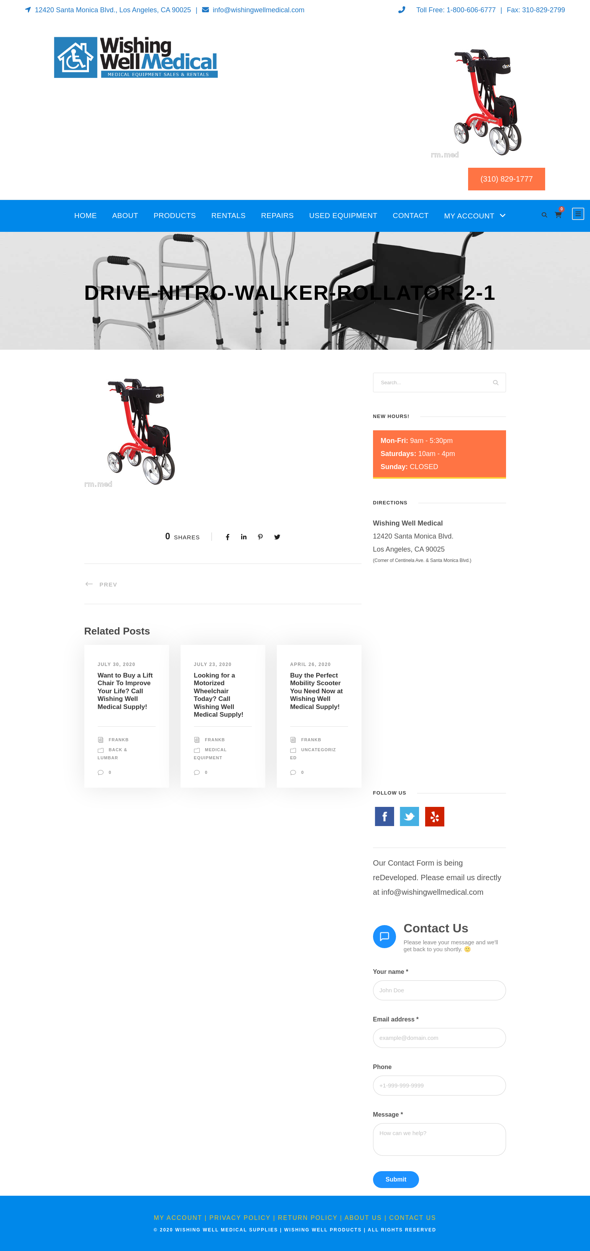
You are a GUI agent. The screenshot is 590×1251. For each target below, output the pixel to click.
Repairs (277, 216)
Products (175, 216)
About (125, 216)
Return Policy (308, 1218)
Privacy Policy (240, 1218)
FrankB (119, 739)
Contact (411, 216)
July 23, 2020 (213, 664)
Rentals (228, 216)
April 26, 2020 (310, 664)
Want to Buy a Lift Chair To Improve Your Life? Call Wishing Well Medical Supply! (125, 691)
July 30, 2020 (117, 664)
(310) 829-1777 (506, 179)
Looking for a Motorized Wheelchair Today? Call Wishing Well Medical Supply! (218, 695)
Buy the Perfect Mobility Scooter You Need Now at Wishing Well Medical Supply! (316, 691)
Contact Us (412, 1218)
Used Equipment (343, 216)
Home (85, 216)
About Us (363, 1218)
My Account (469, 216)
